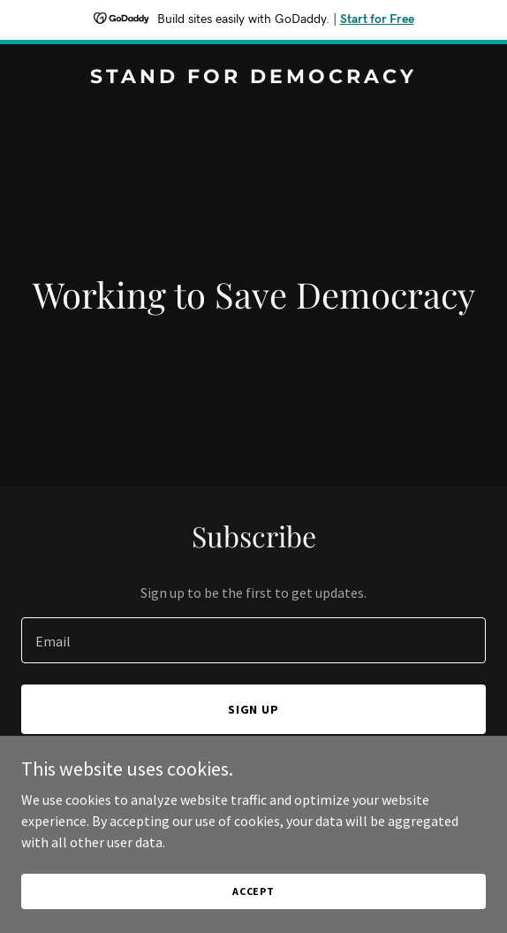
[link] (253, 78)
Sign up (254, 709)
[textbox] (253, 640)
